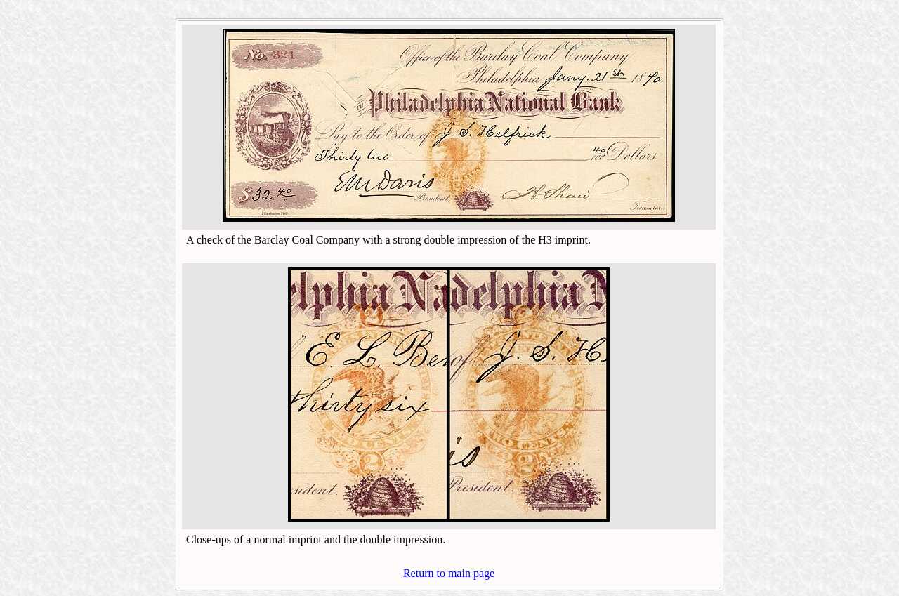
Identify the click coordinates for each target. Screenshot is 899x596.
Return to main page (448, 573)
